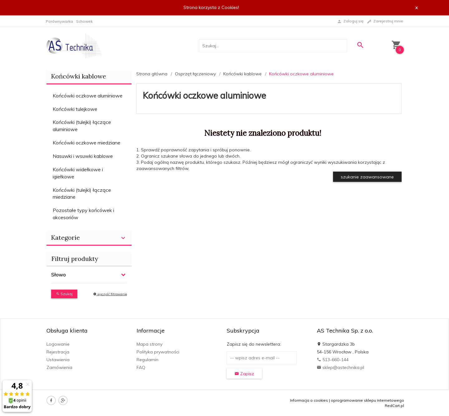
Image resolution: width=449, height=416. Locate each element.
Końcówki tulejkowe (75, 109)
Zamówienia (59, 367)
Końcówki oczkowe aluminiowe (88, 95)
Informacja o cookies (309, 400)
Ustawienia (58, 359)
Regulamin (147, 359)
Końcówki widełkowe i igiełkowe (78, 173)
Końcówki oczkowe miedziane (86, 142)
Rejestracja (57, 352)
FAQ (141, 367)
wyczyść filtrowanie (110, 294)
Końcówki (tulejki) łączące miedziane (82, 193)
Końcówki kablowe (78, 76)
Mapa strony (149, 344)
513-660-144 (333, 359)
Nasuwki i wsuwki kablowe (83, 156)
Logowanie (58, 344)
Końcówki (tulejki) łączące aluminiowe (82, 125)
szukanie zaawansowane (367, 177)
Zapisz (244, 373)
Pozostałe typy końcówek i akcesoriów (83, 213)
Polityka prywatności (158, 352)
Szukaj (64, 293)
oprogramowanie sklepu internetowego (367, 400)
